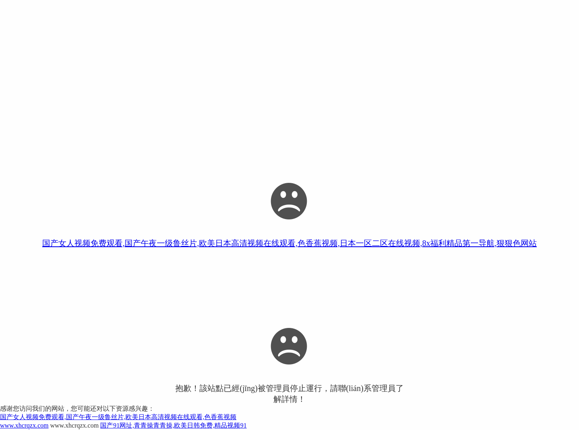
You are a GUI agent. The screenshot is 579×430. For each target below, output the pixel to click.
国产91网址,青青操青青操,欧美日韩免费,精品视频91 (173, 425)
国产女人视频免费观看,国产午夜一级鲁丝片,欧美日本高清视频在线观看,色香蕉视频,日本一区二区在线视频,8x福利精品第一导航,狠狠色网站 (289, 243)
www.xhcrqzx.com (24, 425)
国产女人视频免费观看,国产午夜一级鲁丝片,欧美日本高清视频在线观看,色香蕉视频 (118, 417)
